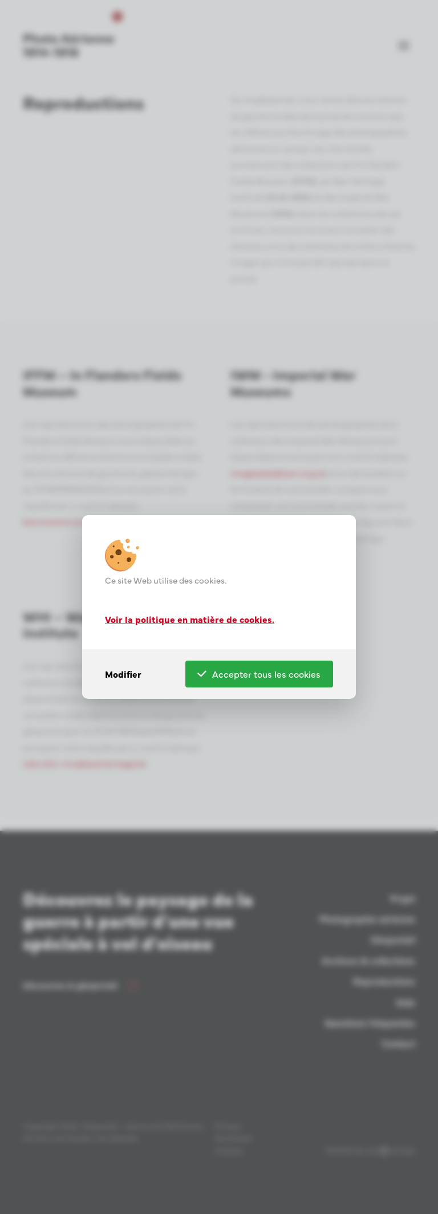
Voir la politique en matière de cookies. (189, 618)
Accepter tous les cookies (259, 673)
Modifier (123, 673)
